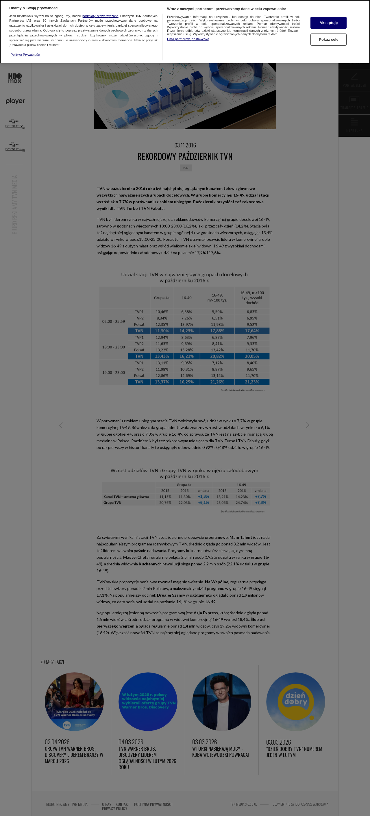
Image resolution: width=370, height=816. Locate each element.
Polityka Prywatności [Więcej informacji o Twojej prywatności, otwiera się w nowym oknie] (25, 54)
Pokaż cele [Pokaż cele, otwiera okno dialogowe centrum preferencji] (328, 39)
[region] (185, 31)
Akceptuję (328, 23)
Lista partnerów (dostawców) (188, 39)
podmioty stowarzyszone (100, 16)
